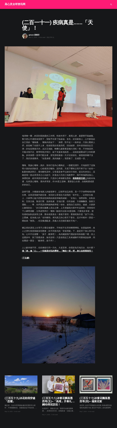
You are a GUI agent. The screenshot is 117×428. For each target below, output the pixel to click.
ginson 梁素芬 (34, 35)
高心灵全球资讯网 (15, 4)
